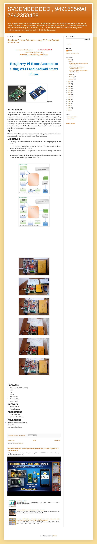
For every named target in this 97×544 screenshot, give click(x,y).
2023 (69, 86)
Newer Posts (11, 440)
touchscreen (71, 118)
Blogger (55, 535)
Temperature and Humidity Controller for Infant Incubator (30, 510)
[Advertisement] (78, 138)
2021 (69, 90)
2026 (69, 59)
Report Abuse (70, 123)
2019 (69, 94)
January (71, 79)
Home (34, 440)
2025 (69, 81)
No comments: (22, 435)
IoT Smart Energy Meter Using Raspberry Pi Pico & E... (76, 67)
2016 (69, 101)
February (71, 77)
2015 (69, 103)
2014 (69, 105)
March (71, 74)
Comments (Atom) (18, 443)
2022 (69, 88)
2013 (69, 108)
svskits (70, 50)
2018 (69, 97)
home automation (72, 117)
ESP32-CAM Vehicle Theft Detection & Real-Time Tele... (78, 71)
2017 (69, 99)
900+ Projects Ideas (21, 501)
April (70, 61)
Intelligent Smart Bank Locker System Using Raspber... (78, 64)
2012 (69, 110)
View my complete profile (72, 53)
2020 (69, 92)
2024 (69, 84)
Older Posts (57, 440)
